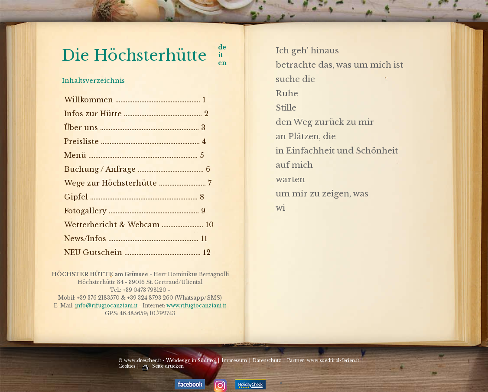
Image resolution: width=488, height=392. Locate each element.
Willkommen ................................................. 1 (135, 99)
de (222, 47)
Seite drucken (168, 366)
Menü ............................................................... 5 (134, 155)
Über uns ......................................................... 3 (134, 127)
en (222, 63)
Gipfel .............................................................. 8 (134, 197)
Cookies (126, 366)
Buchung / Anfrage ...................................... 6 (137, 169)
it (220, 55)
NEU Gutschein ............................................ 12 (137, 252)
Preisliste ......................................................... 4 (135, 141)
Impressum (234, 360)
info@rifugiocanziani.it (106, 305)
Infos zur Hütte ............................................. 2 (136, 113)
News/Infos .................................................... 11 (136, 238)
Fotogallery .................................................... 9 (134, 210)
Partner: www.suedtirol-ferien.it (323, 360)
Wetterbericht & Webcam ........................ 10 (139, 224)
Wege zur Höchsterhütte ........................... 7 (137, 183)
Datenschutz (267, 360)
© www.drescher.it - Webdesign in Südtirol (167, 360)
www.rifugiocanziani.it (196, 305)
